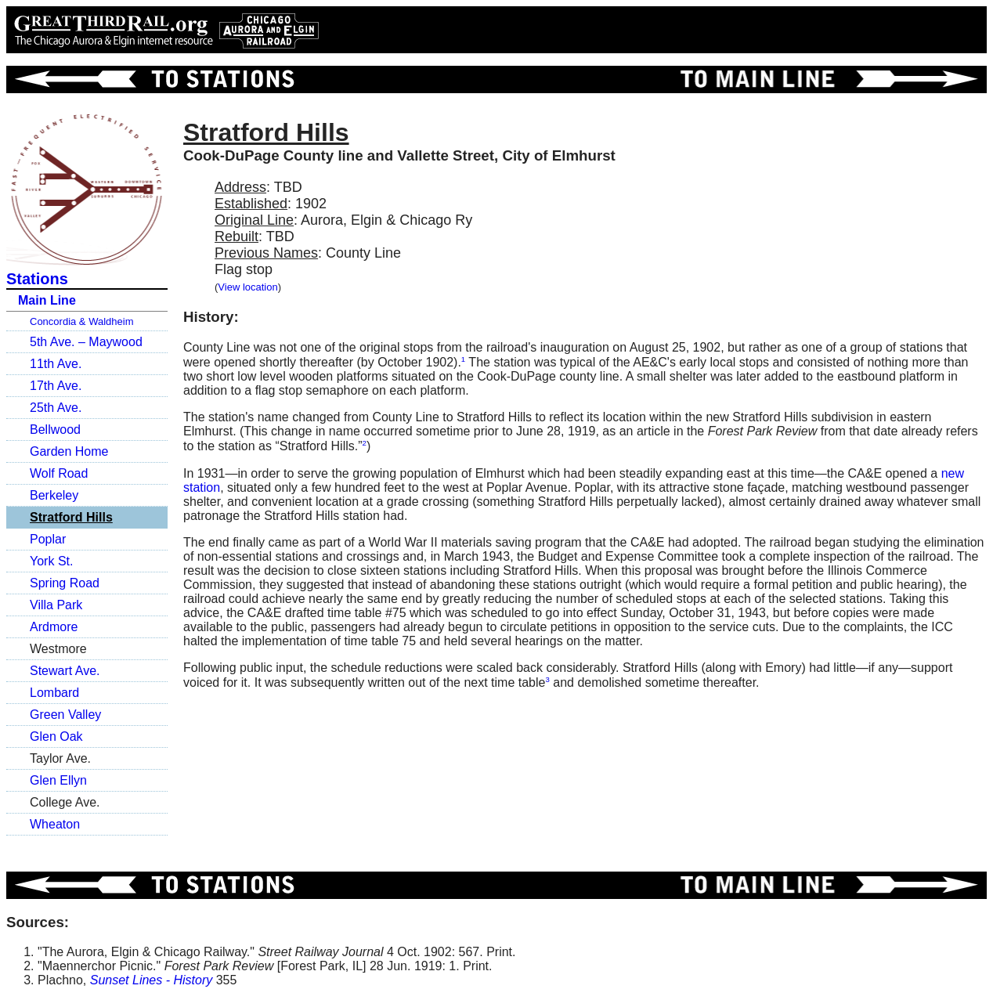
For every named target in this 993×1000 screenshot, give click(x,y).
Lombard (54, 692)
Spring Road (64, 583)
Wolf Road (59, 473)
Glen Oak (56, 736)
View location (247, 287)
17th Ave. (55, 385)
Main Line (47, 300)
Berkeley (54, 495)
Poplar (48, 539)
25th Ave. (55, 407)
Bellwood (55, 429)
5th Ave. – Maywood (86, 341)
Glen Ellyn (58, 780)
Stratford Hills (71, 517)
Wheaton (55, 824)
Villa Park (56, 605)
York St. (51, 561)
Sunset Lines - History (151, 980)
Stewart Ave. (65, 670)
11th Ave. (55, 363)
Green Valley (65, 714)
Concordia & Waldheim (81, 321)
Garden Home (69, 451)
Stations (37, 278)
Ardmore (54, 627)
